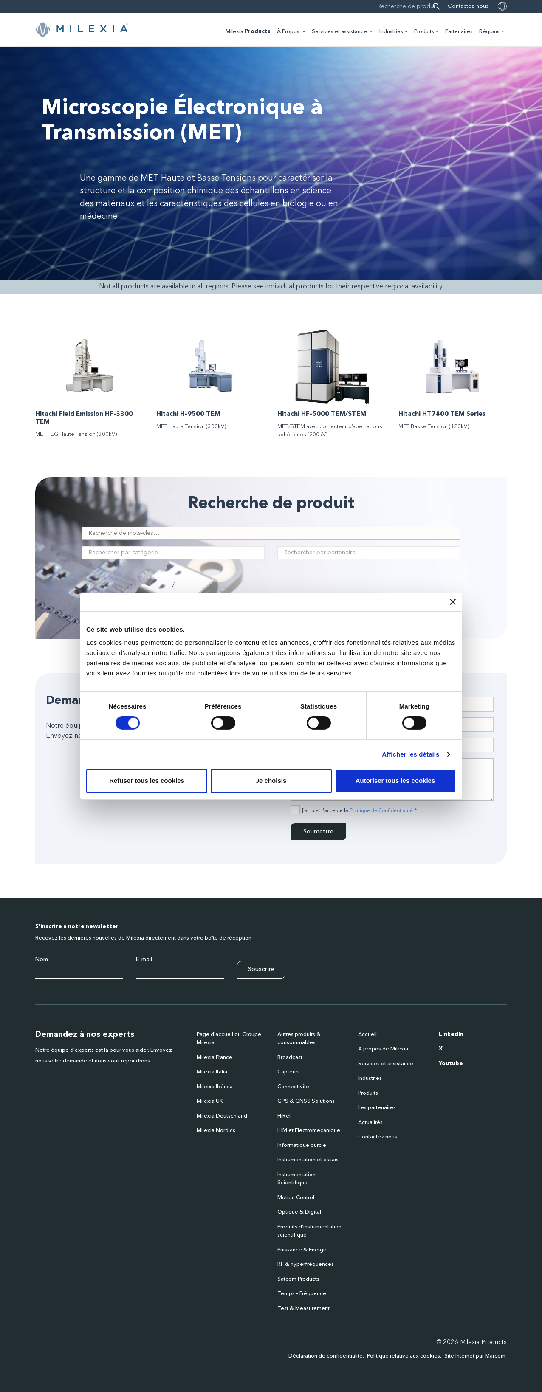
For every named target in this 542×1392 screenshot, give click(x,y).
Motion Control (295, 1197)
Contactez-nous (468, 6)
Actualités (370, 1122)
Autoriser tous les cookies (395, 780)
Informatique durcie (301, 1145)
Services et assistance (339, 31)
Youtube (451, 1064)
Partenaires (459, 31)
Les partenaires (377, 1107)
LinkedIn (451, 1034)
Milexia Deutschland (222, 1116)
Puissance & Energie (302, 1250)
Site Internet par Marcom (474, 1356)
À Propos (288, 31)
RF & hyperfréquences (305, 1264)
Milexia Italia (212, 1072)
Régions (489, 31)
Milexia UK (210, 1101)
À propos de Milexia (383, 1049)
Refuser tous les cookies (146, 780)
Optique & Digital (299, 1212)
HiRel (284, 1116)
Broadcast (289, 1057)
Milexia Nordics (216, 1130)
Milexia (248, 31)
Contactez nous (377, 1137)
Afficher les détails (410, 754)
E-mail (144, 960)
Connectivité (293, 1087)
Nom (41, 960)
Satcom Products (298, 1279)
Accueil (367, 1034)
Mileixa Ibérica (215, 1087)
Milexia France (214, 1057)
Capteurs (288, 1072)
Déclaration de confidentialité (325, 1356)
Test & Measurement (303, 1308)
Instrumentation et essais (308, 1160)
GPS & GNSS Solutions (306, 1101)
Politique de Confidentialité (381, 810)
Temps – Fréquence (301, 1293)
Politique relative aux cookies (403, 1356)
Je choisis (271, 780)
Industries (391, 31)
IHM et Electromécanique (308, 1130)
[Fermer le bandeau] (453, 601)
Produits (424, 31)
